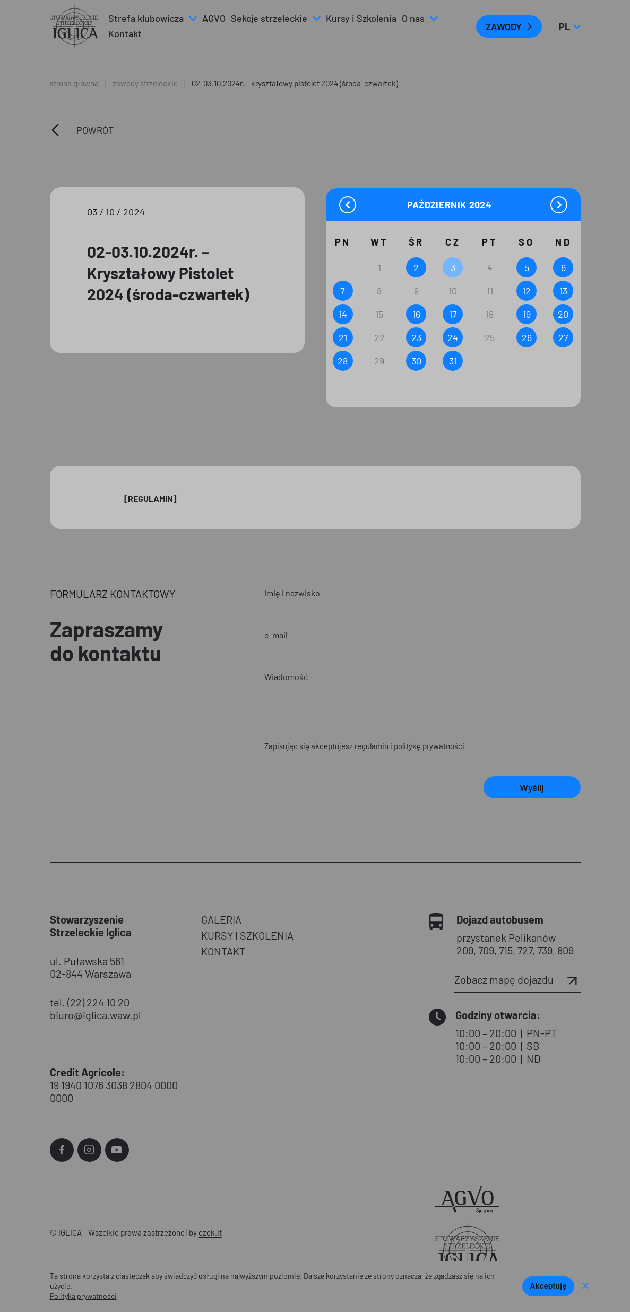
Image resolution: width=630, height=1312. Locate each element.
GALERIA (221, 919)
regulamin (372, 746)
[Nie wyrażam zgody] (585, 1286)
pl (569, 26)
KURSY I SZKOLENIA (247, 935)
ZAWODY (504, 26)
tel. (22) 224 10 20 (90, 1002)
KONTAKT (223, 951)
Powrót (95, 130)
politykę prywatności (429, 746)
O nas (413, 18)
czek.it (210, 1232)
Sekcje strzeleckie (269, 18)
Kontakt (125, 33)
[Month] (437, 204)
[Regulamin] (150, 498)
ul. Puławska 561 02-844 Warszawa (90, 967)
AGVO (214, 18)
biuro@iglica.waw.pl (95, 1015)
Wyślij (532, 787)
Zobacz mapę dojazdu (517, 979)
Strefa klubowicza (146, 18)
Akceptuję (548, 1286)
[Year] (481, 205)
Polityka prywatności (83, 1295)
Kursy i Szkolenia (361, 18)
